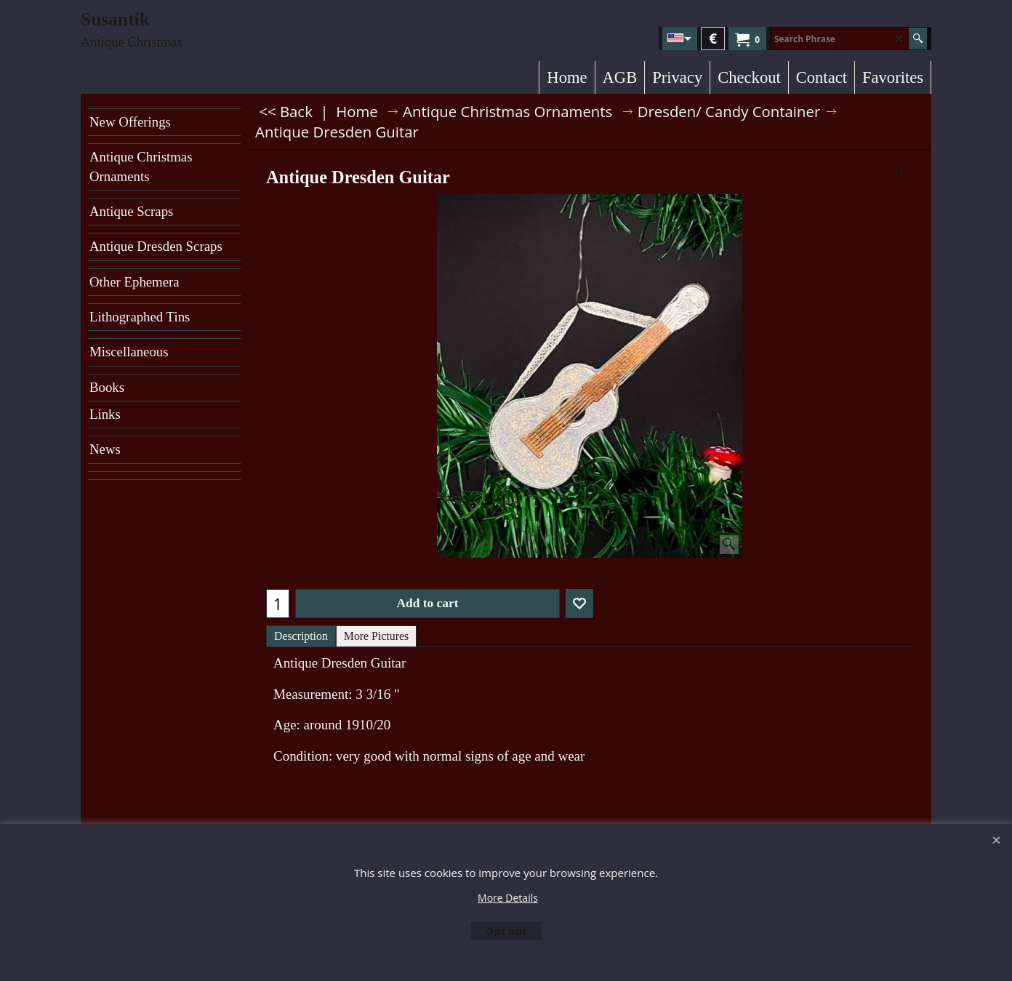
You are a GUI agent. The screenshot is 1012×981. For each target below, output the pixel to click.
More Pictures (376, 636)
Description (301, 636)
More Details (508, 898)
